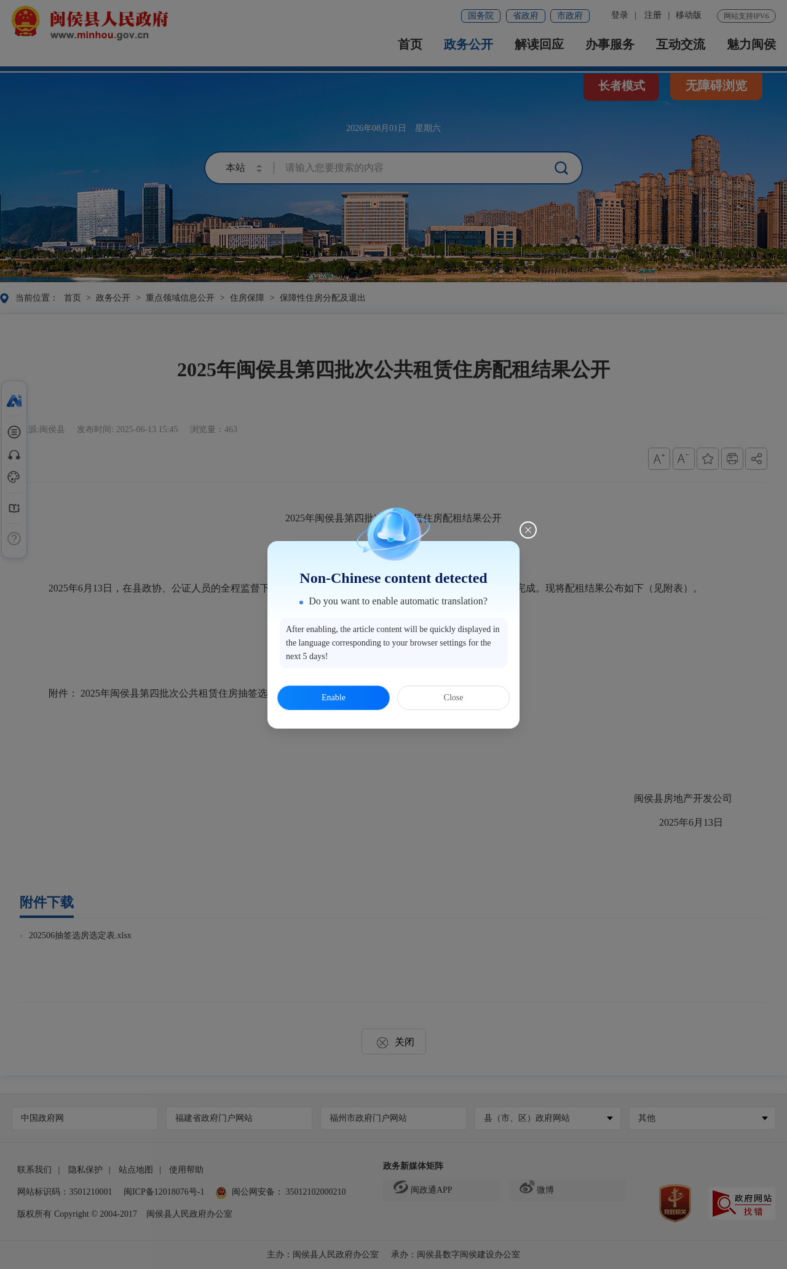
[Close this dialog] (528, 530)
